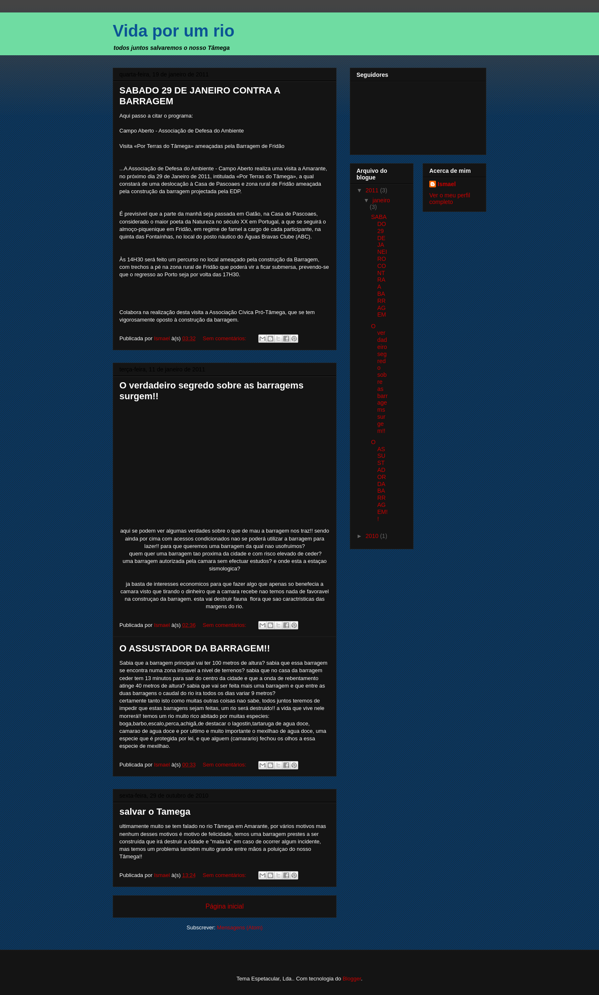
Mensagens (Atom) (240, 927)
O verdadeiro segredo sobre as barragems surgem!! (379, 378)
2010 (373, 536)
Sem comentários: (225, 338)
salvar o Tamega (155, 811)
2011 (373, 190)
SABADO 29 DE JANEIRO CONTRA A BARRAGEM (379, 266)
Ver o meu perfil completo (449, 198)
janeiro (381, 200)
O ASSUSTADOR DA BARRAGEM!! (194, 648)
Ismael (447, 184)
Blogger (352, 978)
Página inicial (224, 906)
